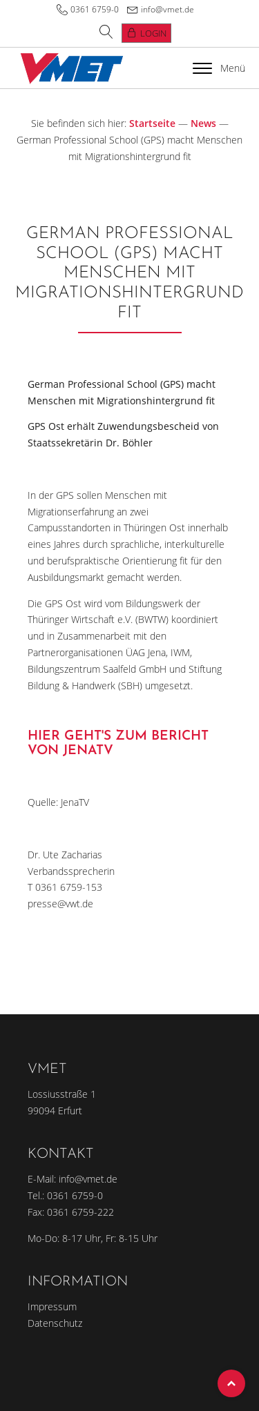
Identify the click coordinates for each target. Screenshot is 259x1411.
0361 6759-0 (94, 9)
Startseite (152, 123)
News (203, 123)
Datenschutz (55, 1323)
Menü (219, 68)
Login (153, 33)
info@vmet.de (167, 9)
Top (231, 1383)
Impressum (52, 1306)
